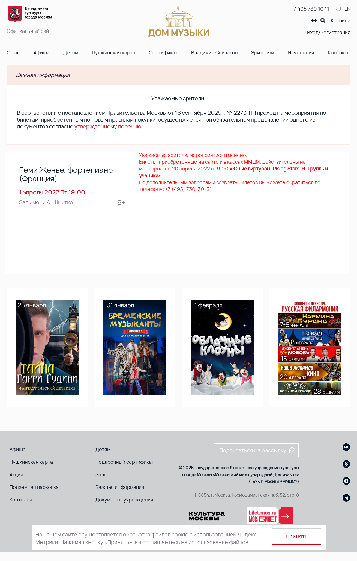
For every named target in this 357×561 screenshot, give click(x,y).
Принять (297, 536)
